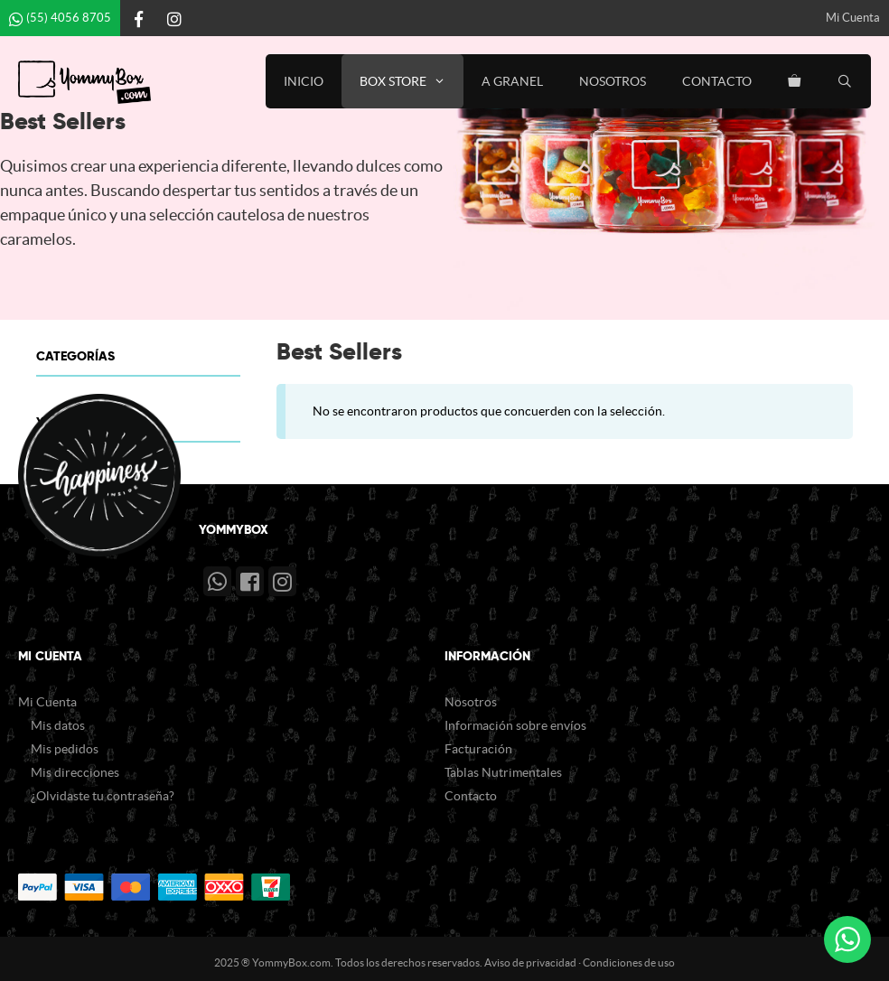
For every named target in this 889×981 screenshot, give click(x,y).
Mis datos (58, 725)
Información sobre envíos (515, 725)
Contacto (717, 81)
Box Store (411, 81)
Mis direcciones (75, 772)
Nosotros (612, 81)
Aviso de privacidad (530, 962)
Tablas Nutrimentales (503, 772)
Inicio (303, 81)
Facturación (478, 749)
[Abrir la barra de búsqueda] (845, 81)
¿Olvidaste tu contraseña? (102, 796)
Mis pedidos (64, 749)
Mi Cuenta (853, 17)
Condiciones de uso (629, 962)
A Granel (512, 81)
